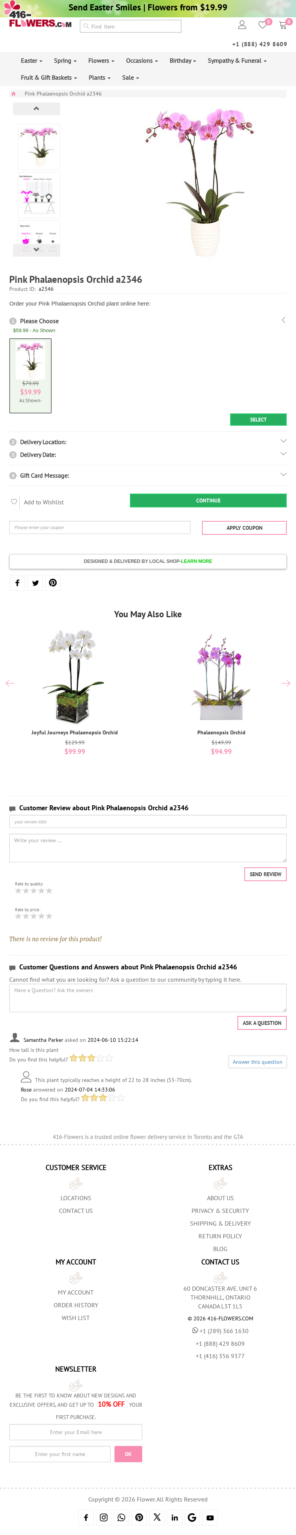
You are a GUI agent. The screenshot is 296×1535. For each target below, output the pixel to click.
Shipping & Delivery (220, 1223)
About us (220, 1198)
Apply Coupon (244, 527)
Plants (100, 77)
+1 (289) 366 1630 (220, 1331)
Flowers (101, 60)
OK (128, 1454)
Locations (76, 1198)
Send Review (265, 874)
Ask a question (262, 1022)
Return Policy (220, 1236)
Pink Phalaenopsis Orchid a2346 (63, 93)
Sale (130, 77)
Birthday (183, 60)
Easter (31, 60)
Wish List (76, 1318)
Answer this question (258, 1061)
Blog (220, 1249)
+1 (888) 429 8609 (260, 44)
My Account (76, 1292)
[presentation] (10, 684)
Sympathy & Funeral (237, 60)
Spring (65, 60)
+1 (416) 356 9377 (220, 1356)
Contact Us (76, 1210)
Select (258, 419)
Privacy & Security (220, 1210)
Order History (76, 1305)
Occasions (142, 60)
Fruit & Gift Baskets (49, 77)
